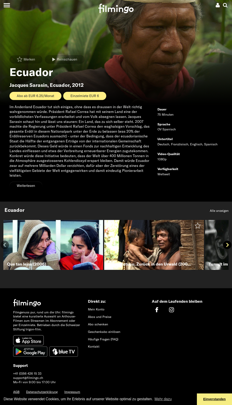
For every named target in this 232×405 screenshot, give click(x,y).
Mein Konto (96, 309)
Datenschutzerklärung (42, 392)
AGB (16, 392)
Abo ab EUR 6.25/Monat (35, 96)
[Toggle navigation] (6, 5)
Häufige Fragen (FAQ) (103, 339)
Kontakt (93, 346)
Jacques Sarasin (28, 85)
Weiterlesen (26, 185)
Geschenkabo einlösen (104, 332)
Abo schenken (98, 324)
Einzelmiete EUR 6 (84, 96)
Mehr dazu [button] (163, 399)
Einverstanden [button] (214, 399)
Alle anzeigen (219, 211)
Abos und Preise (99, 317)
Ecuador (60, 85)
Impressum (72, 392)
